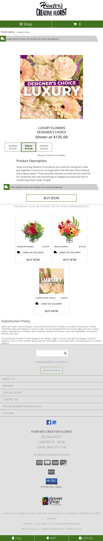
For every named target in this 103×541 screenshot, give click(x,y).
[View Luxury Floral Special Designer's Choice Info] (51, 281)
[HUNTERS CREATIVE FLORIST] (51, 16)
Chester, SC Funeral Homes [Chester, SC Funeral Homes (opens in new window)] (19, 513)
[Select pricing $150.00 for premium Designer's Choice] (44, 147)
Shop (26, 24)
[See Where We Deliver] (51, 370)
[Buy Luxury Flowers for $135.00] (51, 198)
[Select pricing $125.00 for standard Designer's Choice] (13, 147)
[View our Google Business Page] (54, 424)
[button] (51, 481)
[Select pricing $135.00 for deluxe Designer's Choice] (29, 147)
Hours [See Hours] (86, 538)
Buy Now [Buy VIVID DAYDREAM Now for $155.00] (70, 260)
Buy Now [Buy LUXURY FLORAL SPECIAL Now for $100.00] (51, 311)
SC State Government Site (65, 523)
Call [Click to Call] (17, 538)
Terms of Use (73, 529)
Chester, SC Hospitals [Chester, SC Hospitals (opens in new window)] (51, 513)
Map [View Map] (51, 538)
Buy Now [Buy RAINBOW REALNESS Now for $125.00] (33, 260)
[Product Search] (52, 353)
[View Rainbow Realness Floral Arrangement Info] (33, 230)
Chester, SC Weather (35, 523)
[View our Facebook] (48, 424)
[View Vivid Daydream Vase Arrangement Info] (70, 230)
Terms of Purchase (52, 529)
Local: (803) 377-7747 (51, 447)
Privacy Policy (30, 529)
